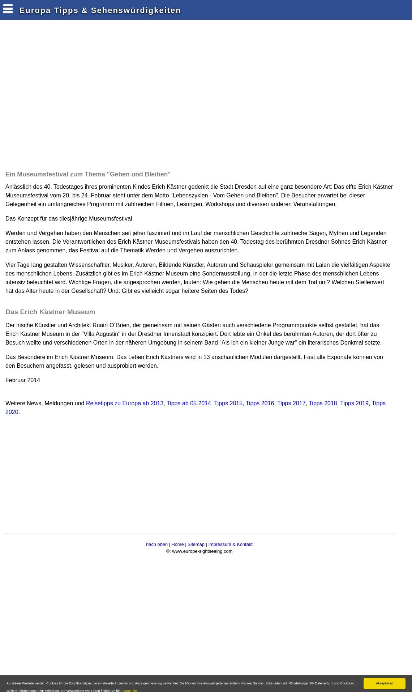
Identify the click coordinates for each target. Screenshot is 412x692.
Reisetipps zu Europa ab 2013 (124, 403)
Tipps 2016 (260, 403)
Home (177, 544)
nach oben (157, 544)
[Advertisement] (135, 101)
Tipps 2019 (354, 403)
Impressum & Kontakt (230, 544)
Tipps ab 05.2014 (189, 403)
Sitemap (196, 544)
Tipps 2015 (228, 403)
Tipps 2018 (323, 403)
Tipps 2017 (291, 403)
